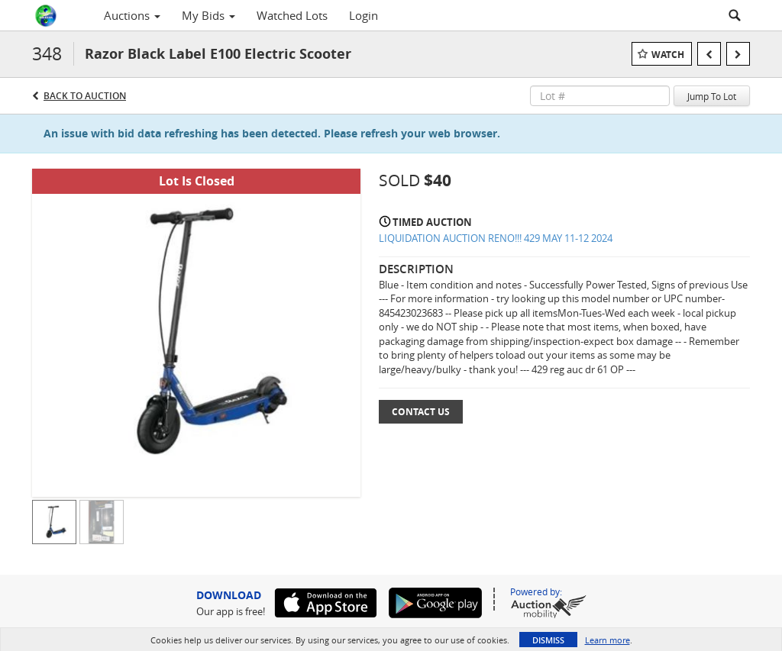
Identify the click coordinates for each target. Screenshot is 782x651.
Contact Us (421, 411)
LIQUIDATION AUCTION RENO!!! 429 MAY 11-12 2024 (495, 238)
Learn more (607, 640)
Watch (667, 54)
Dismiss (548, 640)
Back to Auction (85, 95)
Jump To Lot (711, 96)
